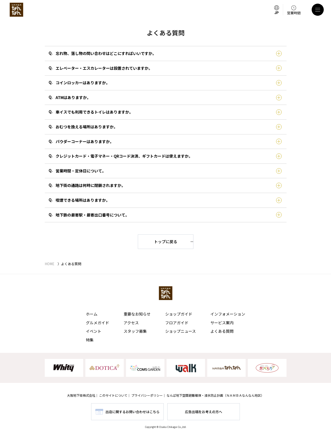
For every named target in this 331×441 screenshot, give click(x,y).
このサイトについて (113, 395)
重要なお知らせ (137, 314)
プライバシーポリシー (147, 395)
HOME (49, 263)
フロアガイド (176, 322)
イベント (93, 331)
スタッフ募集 (135, 331)
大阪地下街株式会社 (81, 395)
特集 (90, 340)
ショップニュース (180, 331)
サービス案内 (222, 322)
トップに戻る (165, 241)
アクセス (131, 322)
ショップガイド (178, 314)
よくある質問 (222, 331)
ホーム (91, 314)
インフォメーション (227, 314)
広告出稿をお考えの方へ (203, 411)
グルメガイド (97, 322)
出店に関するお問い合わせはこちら (132, 411)
